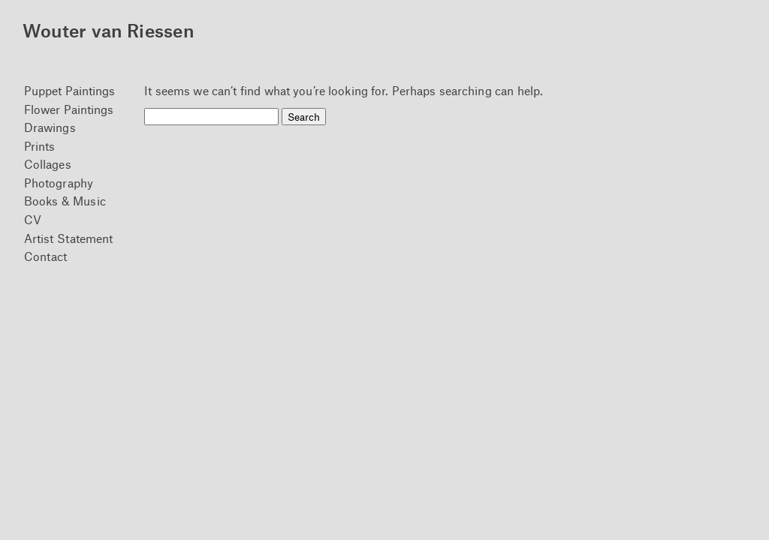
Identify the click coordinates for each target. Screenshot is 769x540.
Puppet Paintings (70, 90)
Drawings (50, 127)
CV (32, 219)
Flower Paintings (69, 109)
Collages (47, 164)
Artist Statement (68, 238)
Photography (58, 183)
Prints (39, 146)
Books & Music (65, 201)
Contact (46, 256)
